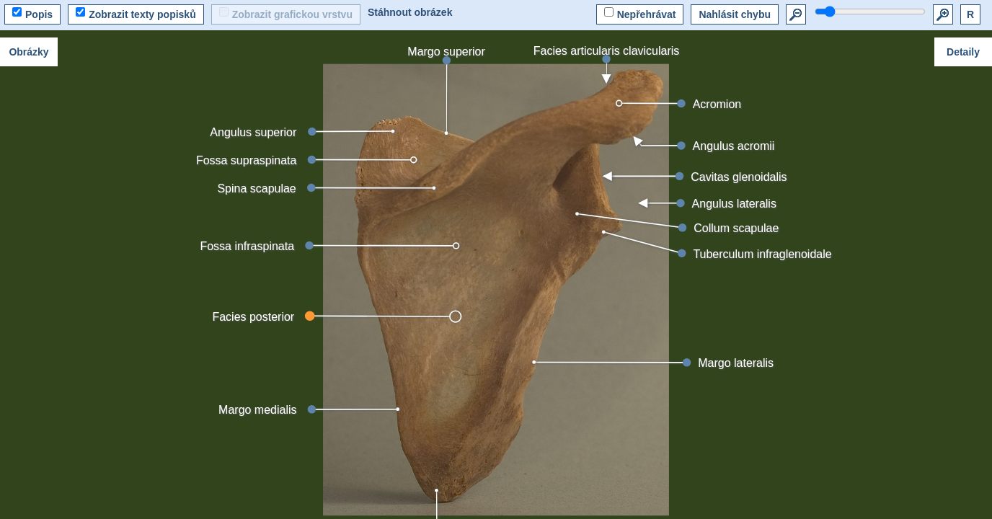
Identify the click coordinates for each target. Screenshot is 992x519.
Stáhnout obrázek (410, 12)
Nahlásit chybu (735, 14)
